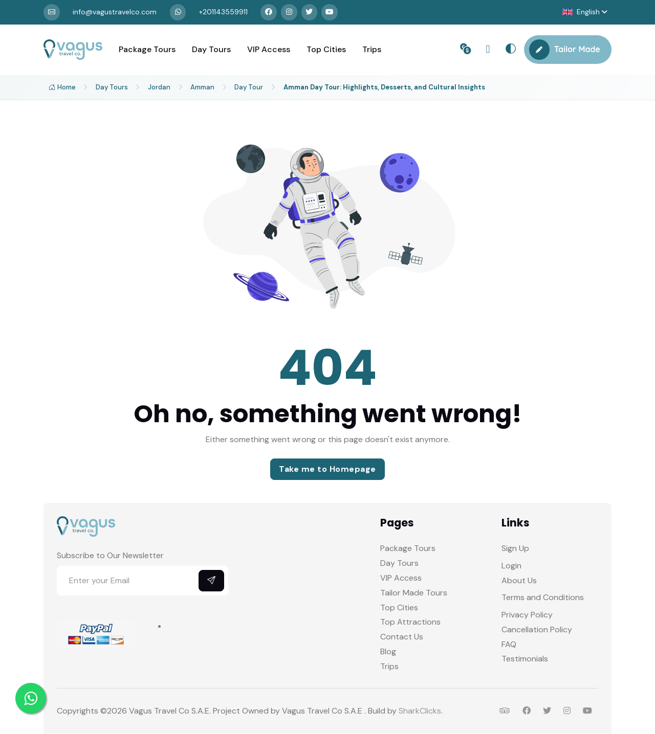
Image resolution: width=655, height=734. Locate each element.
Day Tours (211, 49)
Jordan (160, 87)
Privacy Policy (527, 615)
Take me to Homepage (327, 469)
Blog (388, 652)
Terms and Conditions (542, 597)
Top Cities (326, 49)
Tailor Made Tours (413, 593)
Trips (371, 49)
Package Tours (147, 49)
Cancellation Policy (536, 630)
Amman (204, 87)
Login (511, 566)
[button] (585, 12)
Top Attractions (410, 622)
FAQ (508, 644)
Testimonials (524, 659)
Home (62, 88)
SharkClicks (420, 711)
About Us (519, 581)
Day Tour (250, 87)
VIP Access (268, 49)
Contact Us (401, 637)
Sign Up (515, 548)
